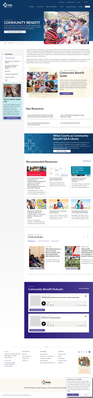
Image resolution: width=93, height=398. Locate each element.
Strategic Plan (25, 358)
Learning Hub (61, 358)
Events (59, 356)
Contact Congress (62, 360)
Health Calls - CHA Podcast (47, 356)
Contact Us (25, 360)
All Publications (31, 241)
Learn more (66, 93)
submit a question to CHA (60, 148)
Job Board (60, 362)
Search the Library (61, 151)
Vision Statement (26, 356)
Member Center (62, 354)
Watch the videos (12, 118)
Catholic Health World (43, 241)
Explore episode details (36, 310)
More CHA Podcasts (84, 288)
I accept (73, 394)
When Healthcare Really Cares (47, 362)
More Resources (87, 161)
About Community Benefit (14, 32)
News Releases (44, 354)
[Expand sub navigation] (20, 61)
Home (5, 42)
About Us (24, 354)
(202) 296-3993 (8, 357)
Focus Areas (10, 42)
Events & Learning (9, 77)
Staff (6, 80)
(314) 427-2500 (8, 366)
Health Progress (55, 241)
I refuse (85, 394)
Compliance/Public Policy (11, 74)
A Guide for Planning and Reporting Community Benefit (11, 67)
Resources (7, 71)
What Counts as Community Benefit (12, 61)
